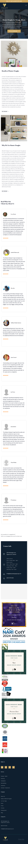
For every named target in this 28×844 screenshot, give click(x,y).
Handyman (3, 780)
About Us (3, 796)
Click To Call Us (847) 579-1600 (14, 1)
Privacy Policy (21, 839)
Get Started (4, 111)
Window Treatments (5, 787)
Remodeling (3, 783)
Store (2, 803)
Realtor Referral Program (6, 798)
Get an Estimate (14, 31)
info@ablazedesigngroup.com (7, 828)
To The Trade (4, 801)
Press (2, 805)
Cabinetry (3, 785)
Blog (2, 812)
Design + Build (4, 776)
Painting (3, 778)
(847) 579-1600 (4, 825)
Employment (3, 810)
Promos (2, 808)
